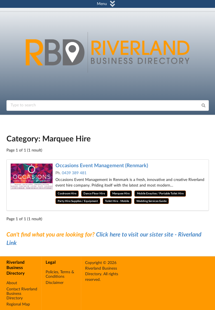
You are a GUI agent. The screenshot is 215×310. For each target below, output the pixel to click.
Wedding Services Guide (151, 201)
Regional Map (18, 304)
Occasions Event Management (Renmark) (101, 165)
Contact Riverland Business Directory (21, 293)
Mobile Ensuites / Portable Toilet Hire (160, 193)
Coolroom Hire (67, 193)
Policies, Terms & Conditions (60, 274)
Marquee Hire (121, 193)
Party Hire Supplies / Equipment (78, 201)
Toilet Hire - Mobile (117, 201)
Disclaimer (55, 283)
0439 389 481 (74, 173)
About (11, 283)
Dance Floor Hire (94, 193)
